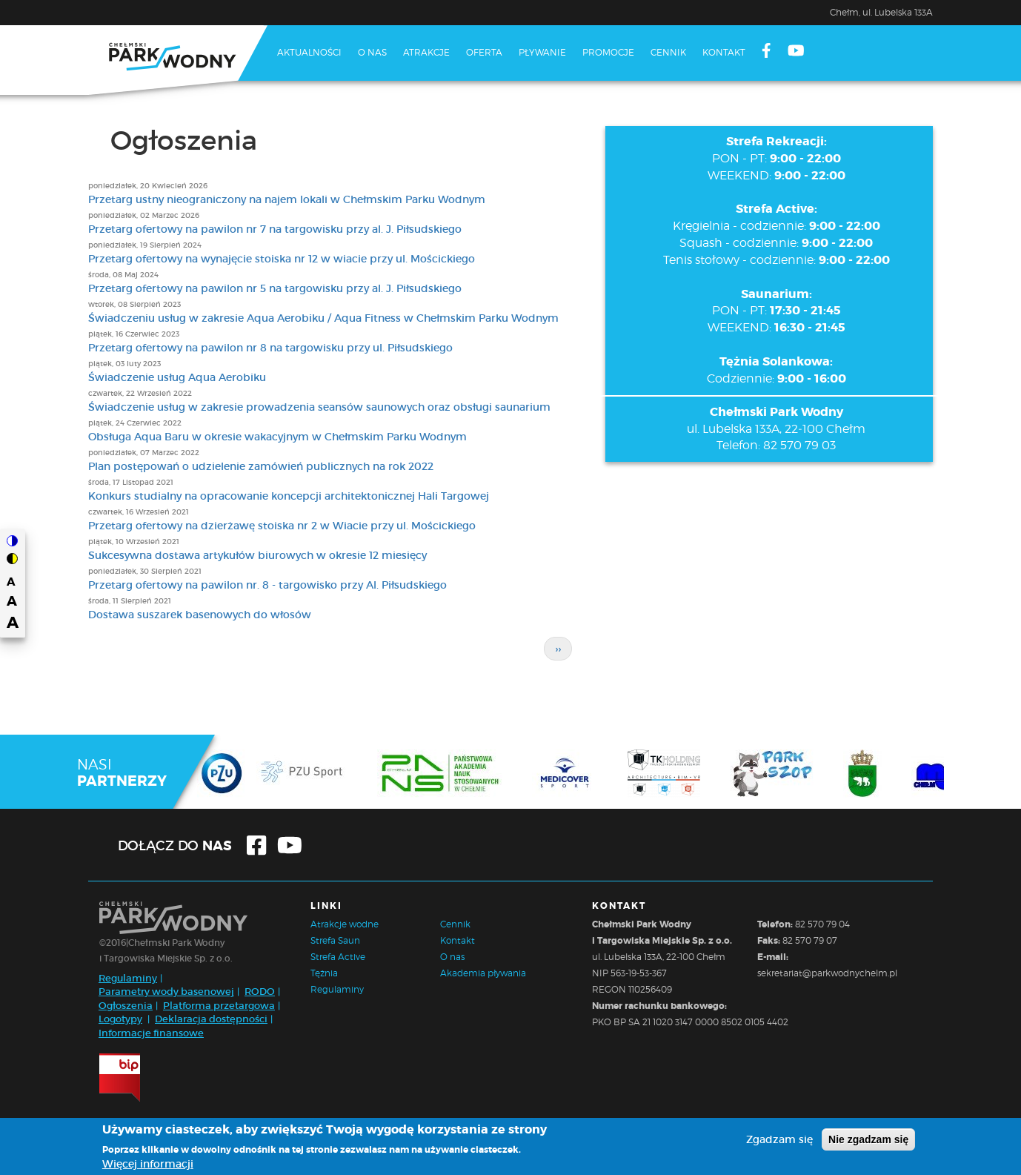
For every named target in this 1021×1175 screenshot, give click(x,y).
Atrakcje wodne (344, 924)
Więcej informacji (147, 1164)
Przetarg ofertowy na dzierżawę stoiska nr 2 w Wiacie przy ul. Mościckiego (282, 525)
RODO (260, 991)
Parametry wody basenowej (166, 991)
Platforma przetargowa (219, 1005)
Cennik (668, 52)
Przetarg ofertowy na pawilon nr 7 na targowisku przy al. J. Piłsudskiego (275, 229)
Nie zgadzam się (868, 1139)
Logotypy (120, 1019)
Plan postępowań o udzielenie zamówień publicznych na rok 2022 (260, 466)
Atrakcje (426, 52)
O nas (372, 52)
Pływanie (542, 52)
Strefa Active (337, 956)
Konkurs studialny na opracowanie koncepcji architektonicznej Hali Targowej (288, 496)
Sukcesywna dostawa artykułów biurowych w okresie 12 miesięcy (257, 555)
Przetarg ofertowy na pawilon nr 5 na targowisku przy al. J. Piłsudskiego (275, 288)
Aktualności (309, 52)
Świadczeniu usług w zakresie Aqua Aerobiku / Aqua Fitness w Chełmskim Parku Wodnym (323, 318)
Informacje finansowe (151, 1033)
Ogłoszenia (126, 1005)
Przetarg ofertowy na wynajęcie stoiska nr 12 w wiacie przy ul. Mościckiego (281, 258)
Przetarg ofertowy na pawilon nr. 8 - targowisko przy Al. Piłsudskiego (267, 585)
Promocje (608, 52)
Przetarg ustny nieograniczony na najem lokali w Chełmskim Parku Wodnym (286, 199)
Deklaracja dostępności (211, 1019)
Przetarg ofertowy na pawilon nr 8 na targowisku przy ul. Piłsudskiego (270, 347)
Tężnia (324, 973)
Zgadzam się (779, 1139)
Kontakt (723, 52)
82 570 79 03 (799, 445)
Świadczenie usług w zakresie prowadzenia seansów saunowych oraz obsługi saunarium (319, 407)
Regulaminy (128, 978)
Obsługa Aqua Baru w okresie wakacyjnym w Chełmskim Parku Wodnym (277, 436)
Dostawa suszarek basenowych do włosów (199, 614)
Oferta (484, 52)
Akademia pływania (483, 973)
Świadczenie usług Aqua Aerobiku (177, 377)
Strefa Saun (335, 940)
